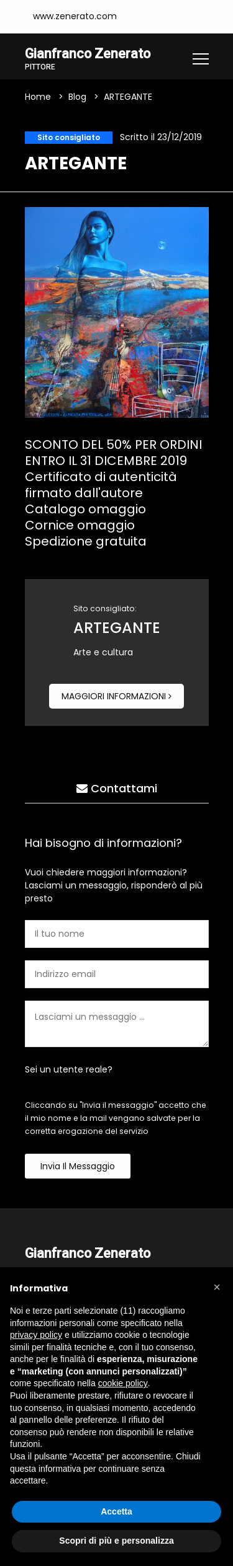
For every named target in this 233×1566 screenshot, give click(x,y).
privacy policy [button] (36, 1335)
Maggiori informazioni (116, 696)
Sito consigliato (68, 137)
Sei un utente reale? (68, 1069)
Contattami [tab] (116, 788)
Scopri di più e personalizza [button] (116, 1541)
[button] (217, 1287)
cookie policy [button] (123, 1383)
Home (38, 96)
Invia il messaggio (77, 1166)
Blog (77, 96)
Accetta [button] (116, 1511)
